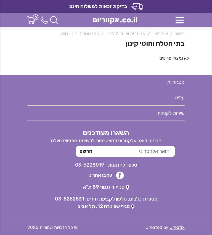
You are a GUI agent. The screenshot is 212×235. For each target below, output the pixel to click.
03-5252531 (69, 199)
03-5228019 (90, 165)
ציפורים (161, 33)
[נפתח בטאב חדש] (106, 187)
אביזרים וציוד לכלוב (126, 33)
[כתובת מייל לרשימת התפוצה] (135, 151)
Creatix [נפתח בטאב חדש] (177, 227)
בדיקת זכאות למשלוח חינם (106, 6)
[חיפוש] (54, 19)
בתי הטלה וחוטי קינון (79, 33)
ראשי (180, 33)
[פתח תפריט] (180, 20)
